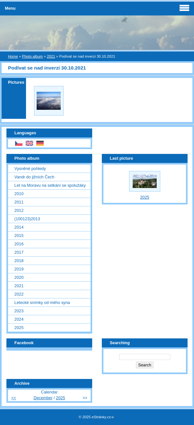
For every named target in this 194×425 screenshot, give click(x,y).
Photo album (32, 56)
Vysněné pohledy (30, 168)
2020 (18, 277)
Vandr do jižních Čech (34, 177)
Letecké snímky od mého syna (42, 302)
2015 (18, 235)
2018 (18, 260)
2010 (18, 193)
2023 (18, 310)
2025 (18, 327)
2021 (51, 56)
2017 (18, 252)
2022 (18, 294)
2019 (18, 269)
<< (13, 397)
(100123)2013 (27, 218)
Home (13, 56)
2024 (18, 319)
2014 (18, 227)
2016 (18, 243)
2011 (18, 202)
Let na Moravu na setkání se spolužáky (50, 185)
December (42, 397)
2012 (18, 210)
